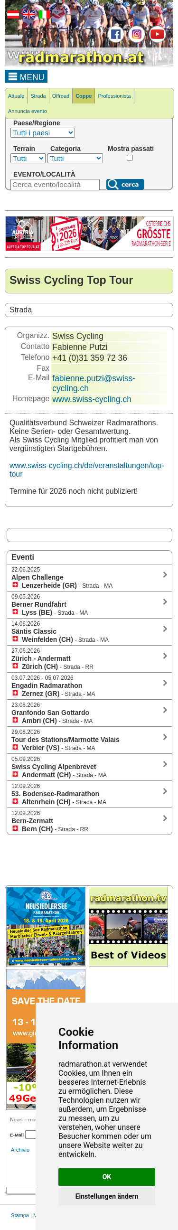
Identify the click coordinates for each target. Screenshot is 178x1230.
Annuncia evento (27, 111)
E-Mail (17, 1134)
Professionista (114, 96)
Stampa (20, 1215)
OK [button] (107, 1177)
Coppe (83, 96)
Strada (38, 96)
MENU (26, 76)
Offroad (61, 96)
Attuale (16, 96)
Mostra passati (131, 148)
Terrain (24, 148)
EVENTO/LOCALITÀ (44, 174)
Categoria (65, 148)
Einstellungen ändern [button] (107, 1196)
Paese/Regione (36, 123)
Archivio (20, 1150)
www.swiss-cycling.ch (91, 399)
